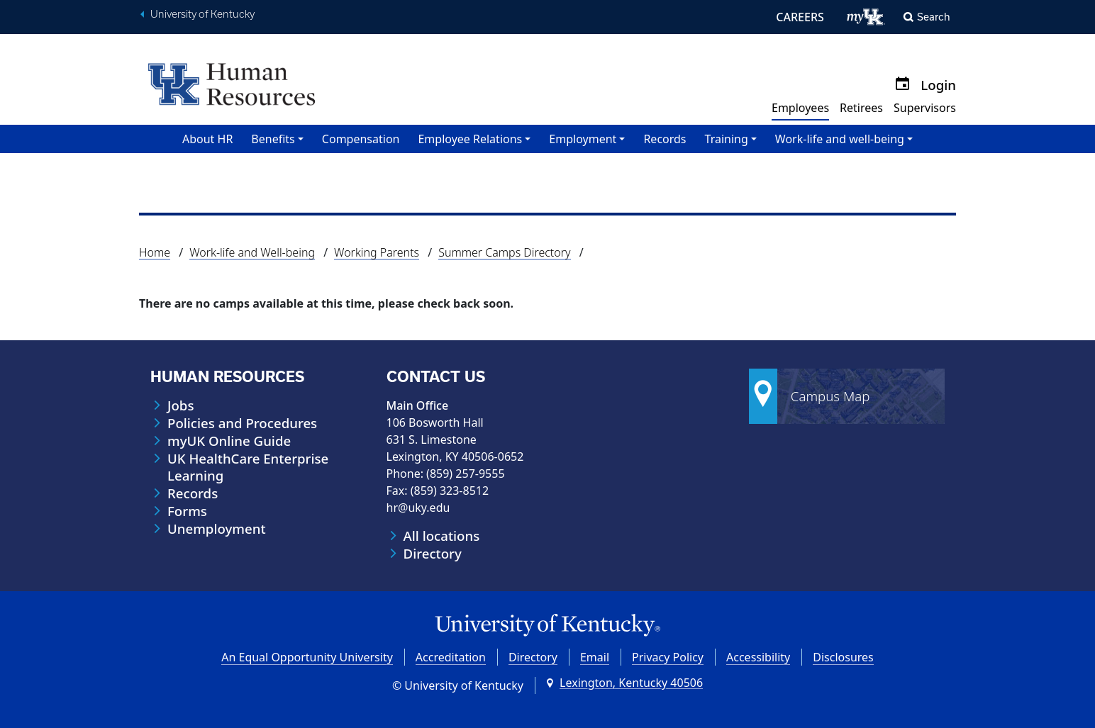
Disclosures (843, 657)
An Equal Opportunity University (307, 657)
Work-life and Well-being (252, 252)
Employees (800, 108)
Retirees (861, 108)
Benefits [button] (272, 139)
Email (594, 657)
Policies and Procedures (242, 423)
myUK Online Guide (229, 440)
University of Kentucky (202, 14)
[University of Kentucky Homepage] (547, 625)
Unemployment (216, 528)
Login (938, 85)
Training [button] (726, 139)
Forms (187, 511)
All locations (442, 535)
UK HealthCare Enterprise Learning (247, 467)
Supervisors (925, 108)
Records (664, 139)
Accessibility (758, 657)
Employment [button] (582, 139)
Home (154, 252)
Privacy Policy (668, 657)
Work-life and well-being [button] (839, 139)
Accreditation (451, 657)
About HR (207, 139)
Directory (433, 553)
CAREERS (800, 17)
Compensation (361, 139)
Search (933, 17)
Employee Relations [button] (470, 139)
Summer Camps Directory (504, 252)
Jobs (180, 405)
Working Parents (376, 252)
